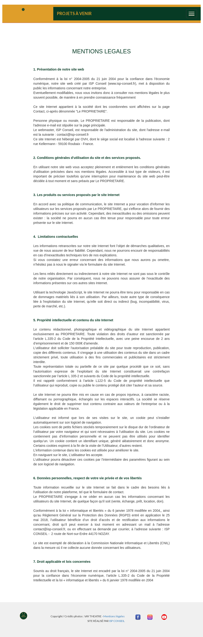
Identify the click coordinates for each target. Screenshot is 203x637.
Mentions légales (114, 616)
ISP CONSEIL (117, 621)
